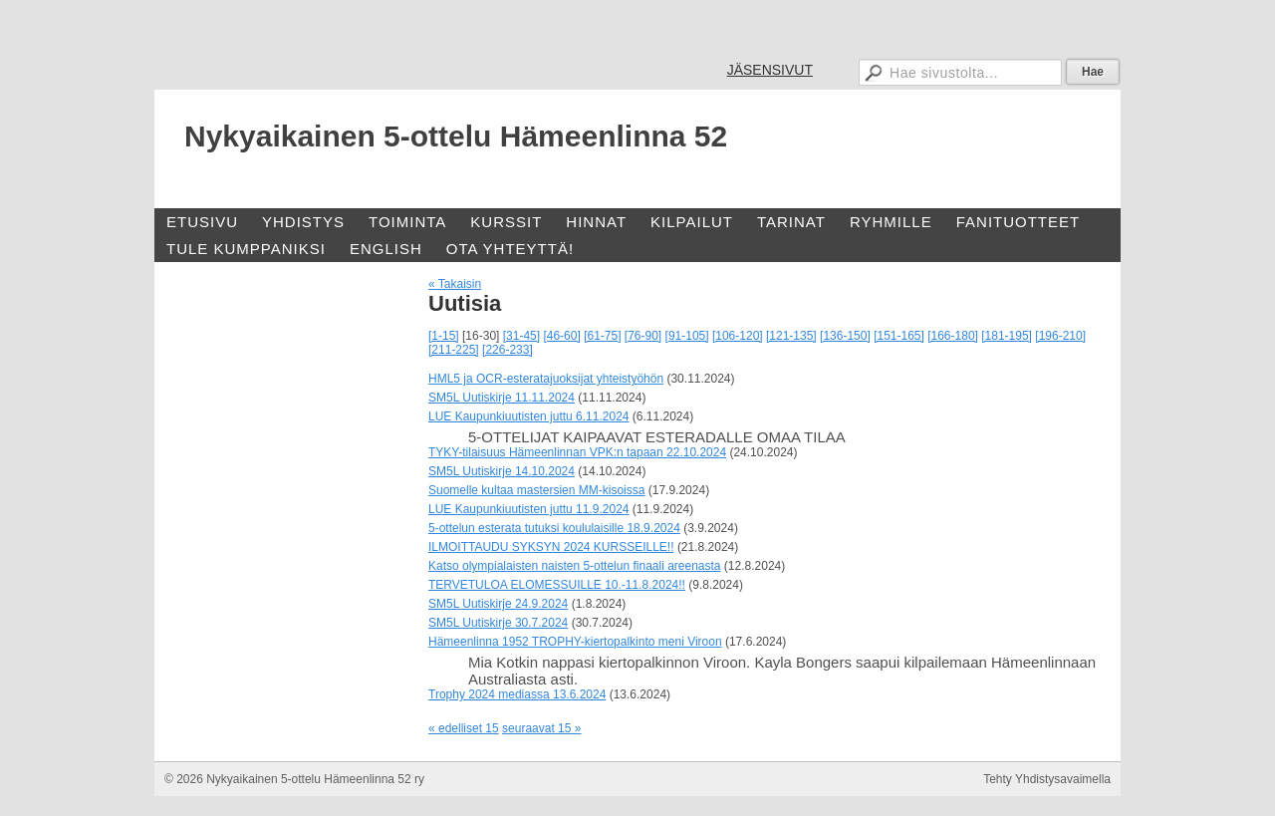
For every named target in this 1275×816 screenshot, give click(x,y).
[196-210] (1060, 336)
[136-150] (845, 336)
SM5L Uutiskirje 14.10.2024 (501, 471)
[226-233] (507, 350)
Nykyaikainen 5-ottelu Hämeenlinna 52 (455, 136)
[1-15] (443, 336)
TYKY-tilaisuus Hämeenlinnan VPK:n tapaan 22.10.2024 (577, 452)
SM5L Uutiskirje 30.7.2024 (498, 623)
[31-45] (521, 336)
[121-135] (791, 336)
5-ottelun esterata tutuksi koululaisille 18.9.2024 (554, 528)
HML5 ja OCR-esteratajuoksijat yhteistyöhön (545, 379)
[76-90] (643, 336)
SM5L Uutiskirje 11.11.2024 (501, 398)
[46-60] (561, 336)
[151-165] (899, 336)
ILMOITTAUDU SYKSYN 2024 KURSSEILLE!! (551, 547)
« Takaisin (454, 284)
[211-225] (453, 350)
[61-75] (602, 336)
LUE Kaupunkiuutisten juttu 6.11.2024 (528, 416)
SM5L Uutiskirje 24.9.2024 (498, 604)
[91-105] (687, 336)
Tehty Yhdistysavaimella (1047, 779)
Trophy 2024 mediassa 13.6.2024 (517, 694)
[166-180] (952, 336)
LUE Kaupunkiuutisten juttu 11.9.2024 (528, 509)
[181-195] (1006, 336)
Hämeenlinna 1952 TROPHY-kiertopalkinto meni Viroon (575, 642)
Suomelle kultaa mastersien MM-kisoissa (536, 490)
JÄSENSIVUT (770, 70)
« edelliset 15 (463, 728)
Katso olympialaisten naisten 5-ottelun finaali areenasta (574, 566)
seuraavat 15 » (541, 728)
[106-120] (737, 336)
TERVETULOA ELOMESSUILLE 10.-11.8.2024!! (556, 585)
